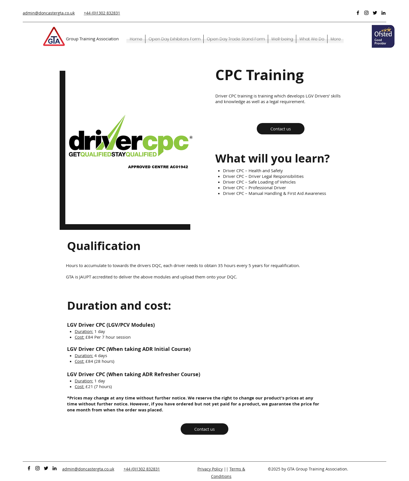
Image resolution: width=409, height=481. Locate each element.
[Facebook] (358, 13)
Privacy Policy (210, 469)
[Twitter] (375, 13)
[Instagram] (366, 13)
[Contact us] (280, 128)
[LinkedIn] (383, 13)
